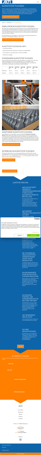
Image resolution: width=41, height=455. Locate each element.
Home (3, 22)
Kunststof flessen (17, 22)
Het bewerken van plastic (28, 316)
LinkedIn (20, 418)
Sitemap (4, 447)
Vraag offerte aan (8, 160)
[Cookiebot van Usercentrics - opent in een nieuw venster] (35, 219)
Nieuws (20, 346)
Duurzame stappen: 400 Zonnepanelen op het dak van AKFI (30, 298)
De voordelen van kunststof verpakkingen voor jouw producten (29, 256)
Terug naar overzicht (9, 171)
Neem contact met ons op (10, 16)
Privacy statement (6, 445)
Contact (20, 416)
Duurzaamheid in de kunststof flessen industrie (30, 274)
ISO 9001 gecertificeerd (29, 330)
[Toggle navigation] (38, 2)
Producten (9, 22)
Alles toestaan (33, 235)
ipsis (8, 450)
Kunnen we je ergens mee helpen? (13, 39)
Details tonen (35, 232)
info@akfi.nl (20, 428)
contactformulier (8, 155)
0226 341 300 (21, 155)
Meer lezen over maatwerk (11, 144)
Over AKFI (20, 410)
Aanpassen (20, 235)
